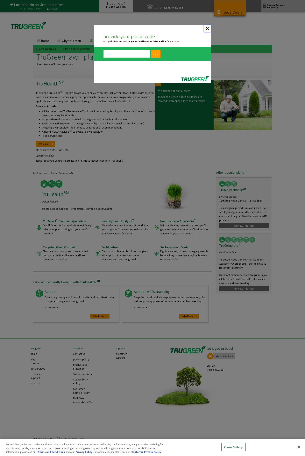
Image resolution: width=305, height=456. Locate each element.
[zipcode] (126, 54)
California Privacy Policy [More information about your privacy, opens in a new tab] (146, 452)
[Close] (207, 28)
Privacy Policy (83, 452)
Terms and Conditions (51, 452)
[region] (152, 447)
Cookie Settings (233, 447)
